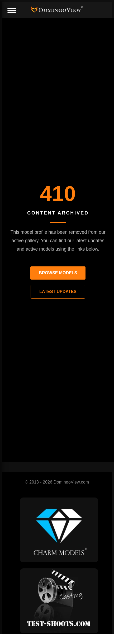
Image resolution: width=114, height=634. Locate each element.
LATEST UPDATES (58, 291)
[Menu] (11, 10)
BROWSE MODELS (58, 273)
